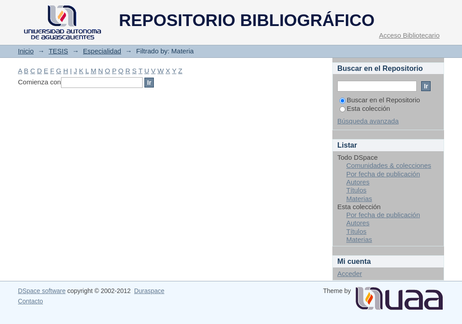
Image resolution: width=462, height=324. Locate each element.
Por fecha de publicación (383, 174)
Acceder (349, 273)
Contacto (30, 301)
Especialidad (102, 51)
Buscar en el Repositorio (380, 100)
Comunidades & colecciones (388, 165)
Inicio (26, 51)
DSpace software (41, 290)
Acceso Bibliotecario (409, 35)
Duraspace (149, 290)
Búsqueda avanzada (368, 121)
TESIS (58, 51)
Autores (358, 182)
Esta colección (365, 108)
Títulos (356, 190)
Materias (359, 198)
